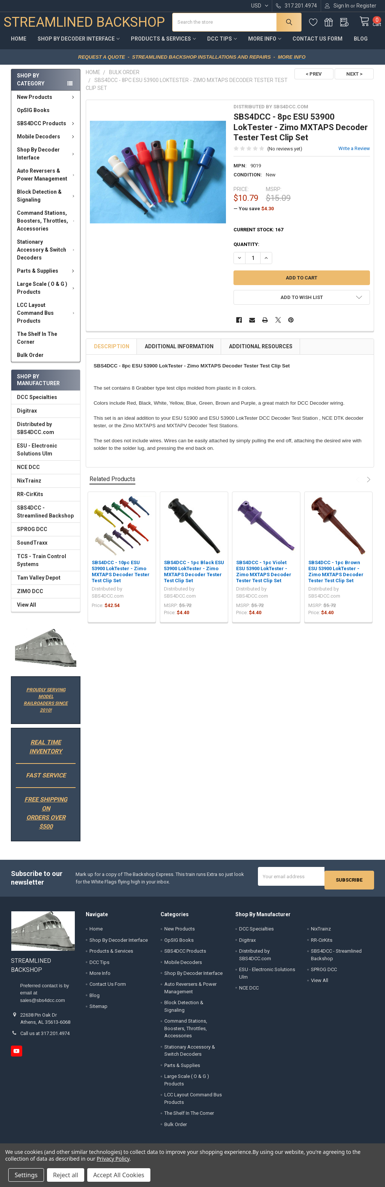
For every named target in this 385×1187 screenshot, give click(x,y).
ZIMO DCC (30, 597)
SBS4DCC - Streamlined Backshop (45, 517)
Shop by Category (30, 85)
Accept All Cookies (118, 1175)
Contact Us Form (318, 44)
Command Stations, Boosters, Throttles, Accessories (47, 226)
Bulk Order (30, 361)
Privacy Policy (113, 1158)
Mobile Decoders (47, 142)
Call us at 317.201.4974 (45, 1035)
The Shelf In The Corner (37, 344)
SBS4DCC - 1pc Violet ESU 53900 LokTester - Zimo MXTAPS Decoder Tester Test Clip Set (263, 577)
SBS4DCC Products (47, 129)
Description (111, 352)
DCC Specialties (37, 403)
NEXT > (354, 79)
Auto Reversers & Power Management (47, 180)
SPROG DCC (32, 535)
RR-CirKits (30, 500)
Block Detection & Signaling (47, 201)
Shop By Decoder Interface (79, 44)
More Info (264, 44)
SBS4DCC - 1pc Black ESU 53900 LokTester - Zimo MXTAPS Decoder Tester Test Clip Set (194, 577)
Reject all (65, 1175)
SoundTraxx (32, 548)
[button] (45, 653)
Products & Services (163, 44)
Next (367, 485)
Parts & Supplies (47, 276)
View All (26, 610)
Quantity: (246, 250)
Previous (358, 485)
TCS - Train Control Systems (41, 566)
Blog (361, 44)
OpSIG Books (33, 116)
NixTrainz (29, 486)
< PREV (310, 79)
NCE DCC (28, 473)
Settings (26, 1175)
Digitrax (27, 416)
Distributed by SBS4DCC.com (35, 434)
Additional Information (179, 352)
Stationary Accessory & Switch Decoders (47, 255)
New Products (47, 103)
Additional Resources (261, 352)
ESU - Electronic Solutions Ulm (37, 455)
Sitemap (98, 1008)
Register (366, 6)
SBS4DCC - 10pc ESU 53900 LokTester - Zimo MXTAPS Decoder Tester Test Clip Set (121, 577)
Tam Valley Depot (39, 583)
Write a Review (354, 154)
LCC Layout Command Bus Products (47, 318)
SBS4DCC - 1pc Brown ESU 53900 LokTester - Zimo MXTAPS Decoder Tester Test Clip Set (336, 577)
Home (18, 44)
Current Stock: (258, 235)
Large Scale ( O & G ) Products (47, 294)
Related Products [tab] (112, 484)
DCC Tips (222, 44)
